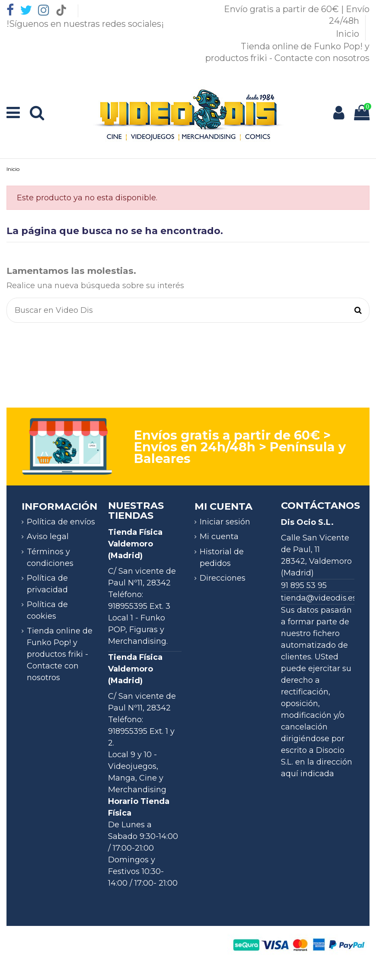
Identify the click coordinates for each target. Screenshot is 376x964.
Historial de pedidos (222, 557)
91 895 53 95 (304, 585)
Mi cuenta (219, 536)
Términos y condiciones (50, 557)
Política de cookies (47, 610)
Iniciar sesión (225, 522)
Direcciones (222, 578)
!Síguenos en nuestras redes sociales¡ (85, 24)
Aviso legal (48, 536)
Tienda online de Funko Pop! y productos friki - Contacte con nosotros (59, 654)
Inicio (348, 34)
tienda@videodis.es (319, 598)
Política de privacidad (47, 583)
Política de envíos (61, 522)
